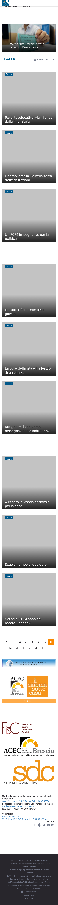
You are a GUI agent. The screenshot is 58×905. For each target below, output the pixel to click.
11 (51, 641)
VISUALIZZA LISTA (43, 59)
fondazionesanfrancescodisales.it (18, 806)
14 (22, 647)
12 (10, 647)
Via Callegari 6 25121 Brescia (15, 819)
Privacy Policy (29, 898)
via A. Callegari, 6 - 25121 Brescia (17, 801)
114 (41, 647)
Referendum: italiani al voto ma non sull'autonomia (26, 45)
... (26, 641)
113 (35, 647)
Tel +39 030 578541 (41, 801)
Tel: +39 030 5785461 (38, 819)
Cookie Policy (29, 895)
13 (16, 647)
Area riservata (29, 891)
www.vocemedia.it (10, 816)
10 (44, 641)
